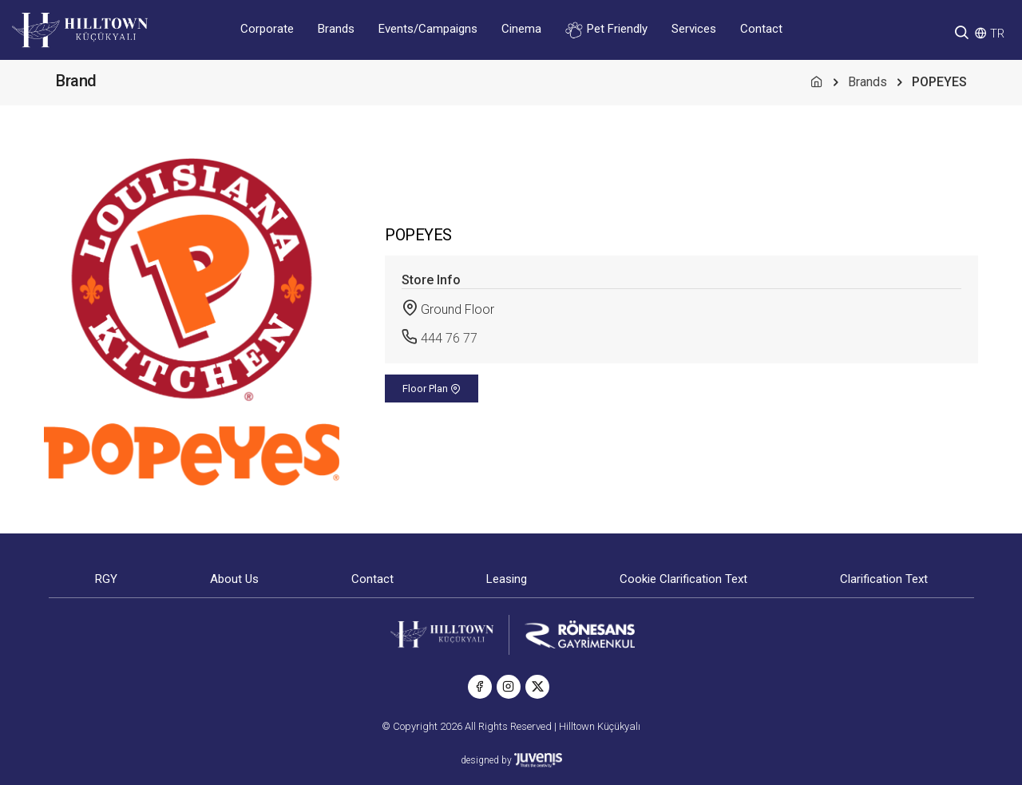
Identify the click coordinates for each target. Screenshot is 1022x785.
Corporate (267, 29)
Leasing (506, 579)
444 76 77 (449, 338)
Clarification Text (884, 579)
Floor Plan (431, 388)
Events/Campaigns (427, 29)
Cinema (521, 29)
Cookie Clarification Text (683, 579)
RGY (106, 579)
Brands (336, 29)
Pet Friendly (606, 30)
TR (997, 33)
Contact (761, 29)
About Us (234, 579)
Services (693, 29)
